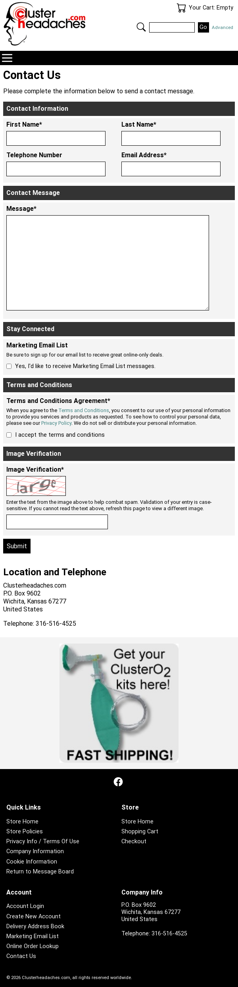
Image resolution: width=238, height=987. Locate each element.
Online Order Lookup (32, 946)
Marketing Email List (32, 936)
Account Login (25, 906)
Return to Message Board (40, 871)
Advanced (222, 27)
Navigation (7, 58)
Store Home (22, 821)
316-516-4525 (169, 933)
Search (141, 27)
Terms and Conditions (83, 410)
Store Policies (24, 831)
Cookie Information (31, 861)
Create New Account (33, 916)
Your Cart (181, 8)
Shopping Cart (139, 831)
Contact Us (21, 956)
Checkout (133, 841)
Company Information (35, 851)
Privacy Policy (56, 423)
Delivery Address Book (35, 926)
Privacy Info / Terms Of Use (42, 841)
